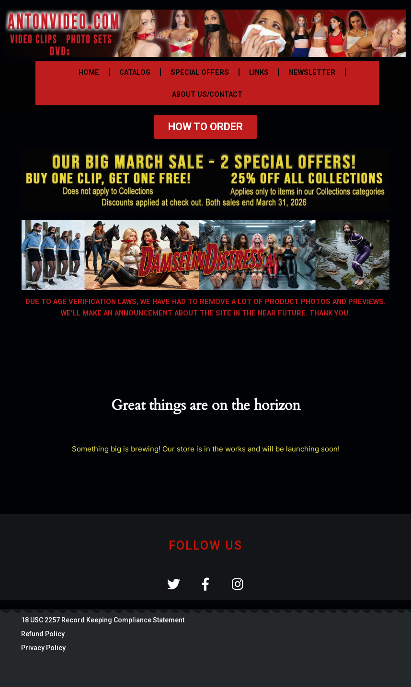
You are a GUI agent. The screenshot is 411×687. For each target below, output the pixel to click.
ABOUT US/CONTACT (207, 94)
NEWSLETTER (312, 72)
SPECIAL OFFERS (200, 72)
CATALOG (134, 72)
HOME (89, 72)
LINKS (259, 72)
